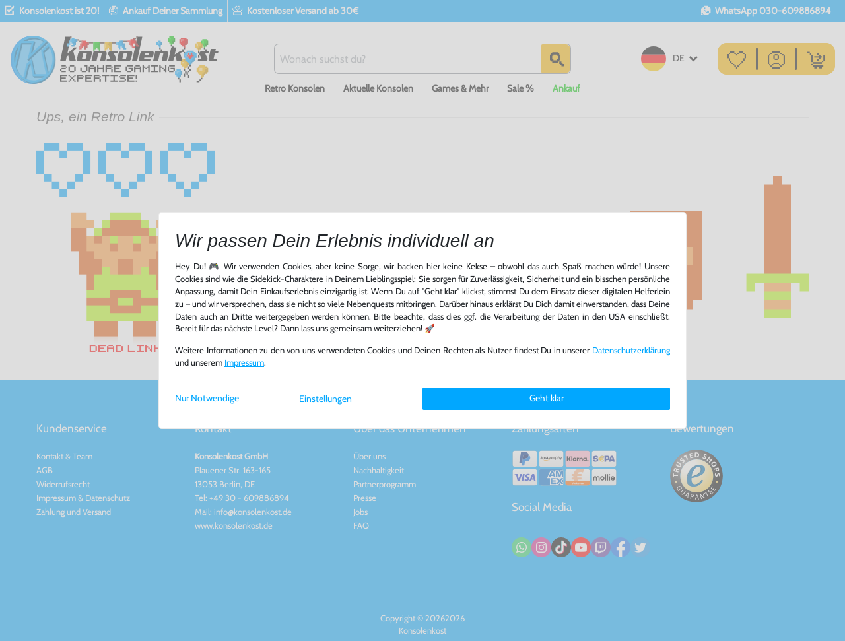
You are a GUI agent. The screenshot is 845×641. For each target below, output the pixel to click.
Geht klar (546, 398)
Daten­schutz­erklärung (631, 350)
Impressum (244, 363)
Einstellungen (325, 399)
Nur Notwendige (207, 398)
